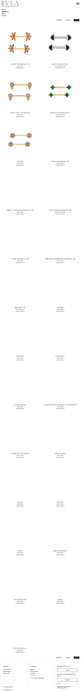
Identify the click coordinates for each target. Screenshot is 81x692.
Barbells (5, 11)
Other (4, 16)
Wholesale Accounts (63, 666)
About (32, 669)
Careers (32, 673)
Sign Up (67, 680)
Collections (6, 669)
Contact (32, 675)
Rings (3, 13)
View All (59, 20)
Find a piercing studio (37, 678)
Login (67, 670)
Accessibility (7, 689)
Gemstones (6, 671)
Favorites (6, 673)
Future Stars (34, 671)
